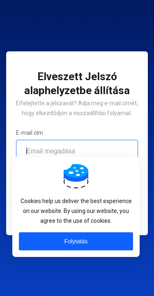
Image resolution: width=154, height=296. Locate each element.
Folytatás (76, 241)
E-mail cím (29, 133)
